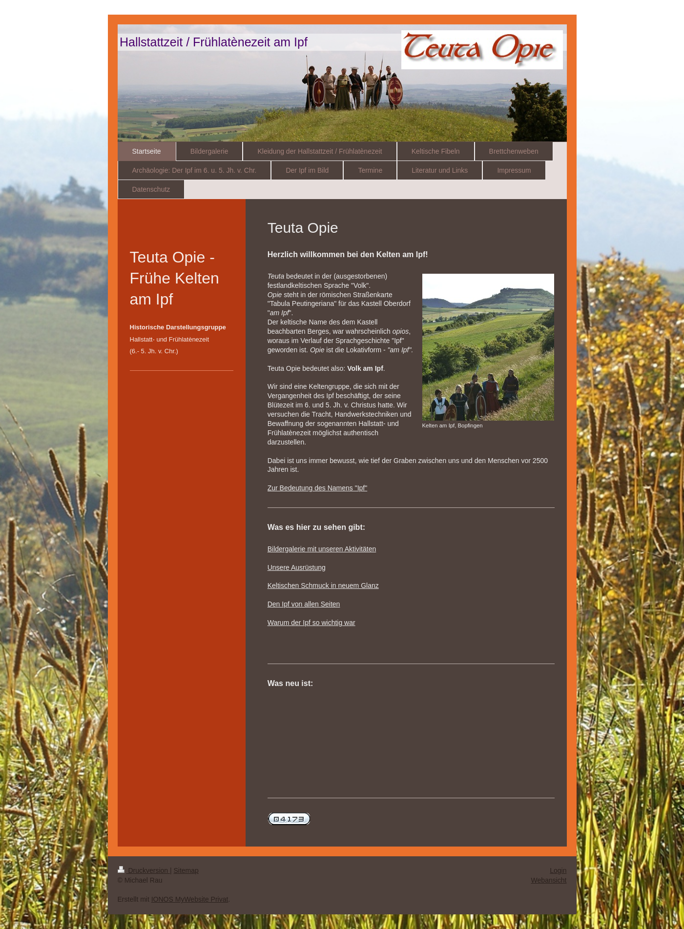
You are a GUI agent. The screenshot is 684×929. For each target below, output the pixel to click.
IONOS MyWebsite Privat (189, 899)
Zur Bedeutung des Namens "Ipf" (318, 488)
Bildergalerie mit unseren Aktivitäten (322, 549)
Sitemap (186, 870)
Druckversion (144, 870)
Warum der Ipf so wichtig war (311, 622)
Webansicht (549, 880)
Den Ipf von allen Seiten (304, 604)
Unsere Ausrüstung (297, 567)
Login (558, 870)
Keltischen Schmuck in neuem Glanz (323, 585)
